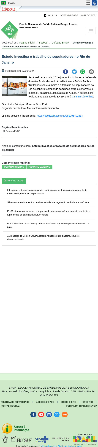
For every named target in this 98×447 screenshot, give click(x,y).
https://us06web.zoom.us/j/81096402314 (60, 115)
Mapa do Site (87, 15)
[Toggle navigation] (91, 30)
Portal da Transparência (81, 406)
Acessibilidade (69, 15)
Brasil (7, 2)
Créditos (88, 402)
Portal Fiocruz (10, 406)
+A (49, 15)
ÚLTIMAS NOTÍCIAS (13, 180)
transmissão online (82, 96)
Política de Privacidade (15, 402)
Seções (43, 42)
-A (56, 15)
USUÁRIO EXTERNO (39, 167)
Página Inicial (27, 42)
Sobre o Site (68, 402)
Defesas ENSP (60, 42)
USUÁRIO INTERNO (14, 167)
